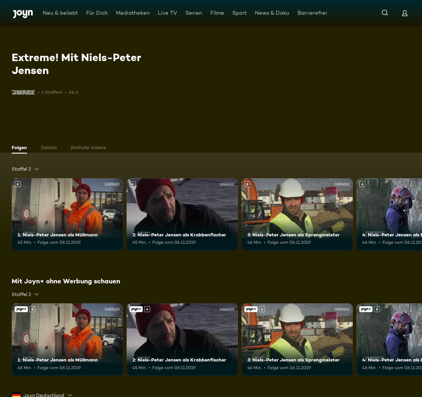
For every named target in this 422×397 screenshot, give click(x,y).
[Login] (405, 13)
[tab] (21, 148)
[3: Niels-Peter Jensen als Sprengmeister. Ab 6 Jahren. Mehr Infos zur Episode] (297, 214)
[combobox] (25, 169)
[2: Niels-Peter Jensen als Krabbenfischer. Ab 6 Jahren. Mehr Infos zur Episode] (182, 214)
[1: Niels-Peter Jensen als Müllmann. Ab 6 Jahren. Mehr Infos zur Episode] (67, 214)
